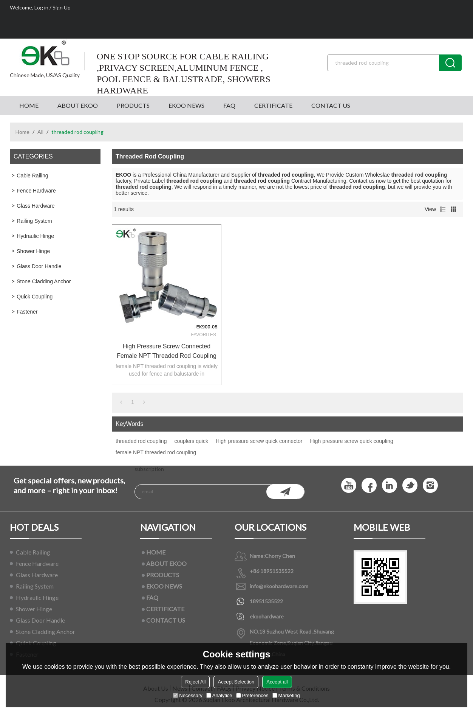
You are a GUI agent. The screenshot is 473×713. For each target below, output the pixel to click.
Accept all (277, 682)
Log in (41, 7)
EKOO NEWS (186, 105)
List (443, 209)
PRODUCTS (133, 105)
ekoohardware (267, 616)
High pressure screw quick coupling (351, 441)
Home (22, 132)
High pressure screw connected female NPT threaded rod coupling (166, 351)
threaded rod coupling (141, 441)
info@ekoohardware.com (279, 586)
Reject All (195, 682)
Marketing (286, 695)
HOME (29, 105)
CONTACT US (330, 105)
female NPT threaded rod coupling (156, 452)
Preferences (252, 695)
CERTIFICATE (273, 105)
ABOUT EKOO (77, 105)
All (40, 132)
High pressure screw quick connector (259, 441)
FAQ (229, 105)
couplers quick (191, 441)
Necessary (187, 695)
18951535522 (266, 601)
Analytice (219, 695)
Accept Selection (236, 682)
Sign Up (62, 7)
